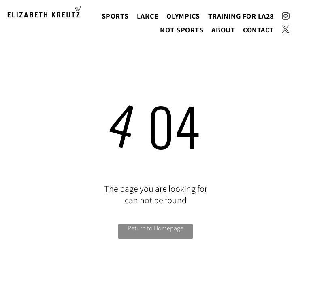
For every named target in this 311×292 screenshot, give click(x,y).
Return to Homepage (155, 228)
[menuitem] (115, 16)
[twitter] (286, 30)
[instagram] (286, 17)
